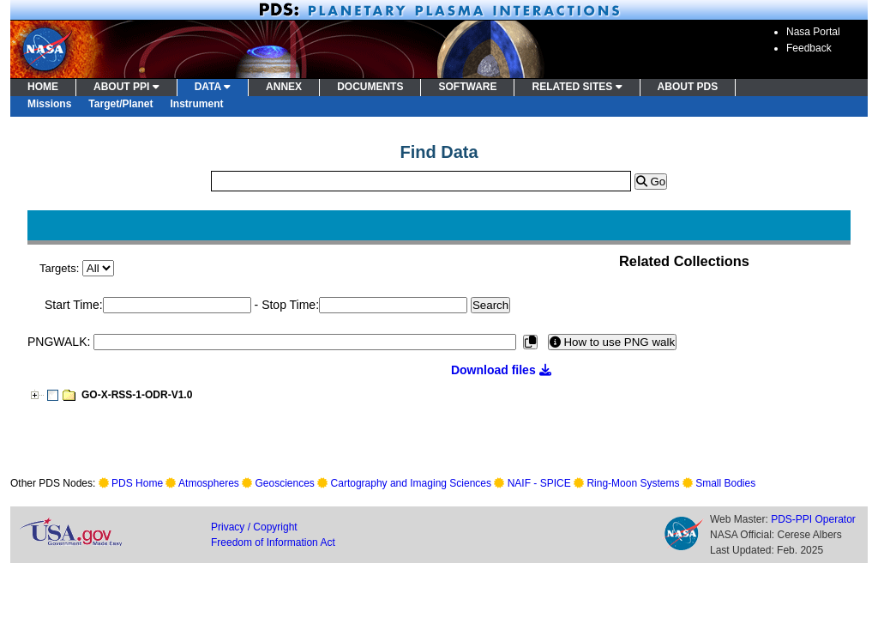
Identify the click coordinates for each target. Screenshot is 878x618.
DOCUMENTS (370, 87)
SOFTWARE (467, 87)
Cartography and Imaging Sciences (411, 483)
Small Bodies (725, 483)
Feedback (809, 48)
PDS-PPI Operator (813, 519)
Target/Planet (120, 104)
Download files (501, 370)
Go (650, 181)
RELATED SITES (577, 87)
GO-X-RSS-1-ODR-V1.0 (136, 395)
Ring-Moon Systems (632, 483)
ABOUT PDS (688, 87)
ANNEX (284, 87)
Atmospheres (208, 483)
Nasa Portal (813, 32)
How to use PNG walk (612, 342)
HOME (42, 87)
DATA (213, 87)
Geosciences (285, 483)
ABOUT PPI (126, 87)
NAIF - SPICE (539, 483)
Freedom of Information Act (273, 542)
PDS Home (137, 483)
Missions (49, 104)
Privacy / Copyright (254, 527)
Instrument (197, 104)
